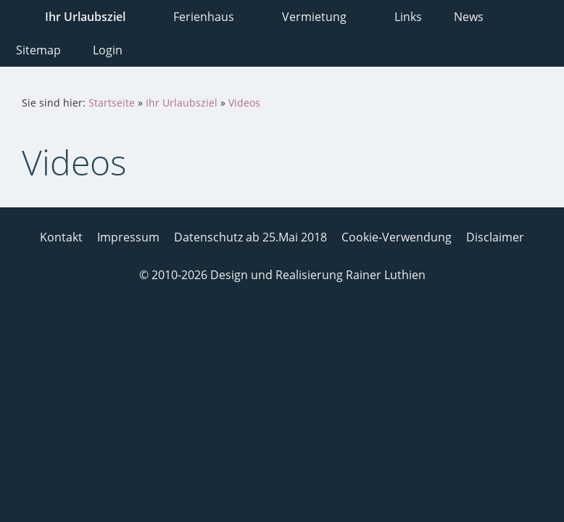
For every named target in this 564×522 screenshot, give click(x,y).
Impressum (128, 237)
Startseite (111, 102)
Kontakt (61, 237)
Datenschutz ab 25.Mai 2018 (250, 237)
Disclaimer (495, 237)
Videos (244, 102)
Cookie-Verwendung (396, 237)
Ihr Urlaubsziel (181, 102)
